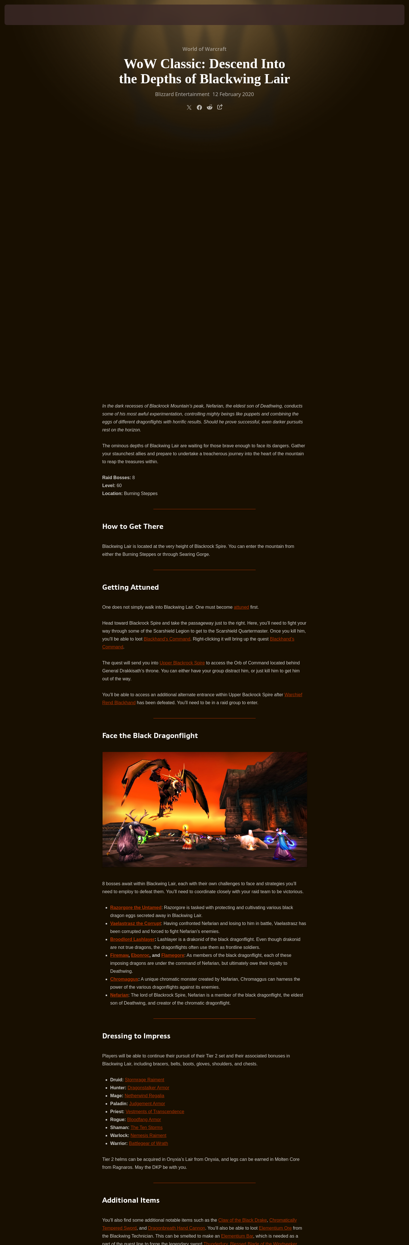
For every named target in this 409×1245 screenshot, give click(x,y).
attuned (241, 339)
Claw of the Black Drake (242, 952)
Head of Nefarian (220, 1000)
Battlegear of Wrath (148, 875)
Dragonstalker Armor (148, 820)
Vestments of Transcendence (155, 843)
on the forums (181, 1047)
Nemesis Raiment (148, 867)
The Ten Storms (147, 859)
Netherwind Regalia (144, 828)
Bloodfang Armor (144, 851)
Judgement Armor (147, 836)
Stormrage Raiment (144, 812)
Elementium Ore (275, 960)
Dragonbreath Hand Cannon (176, 960)
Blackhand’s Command (167, 371)
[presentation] (26, 15)
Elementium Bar (237, 968)
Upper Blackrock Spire (182, 395)
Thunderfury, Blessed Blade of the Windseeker (250, 976)
